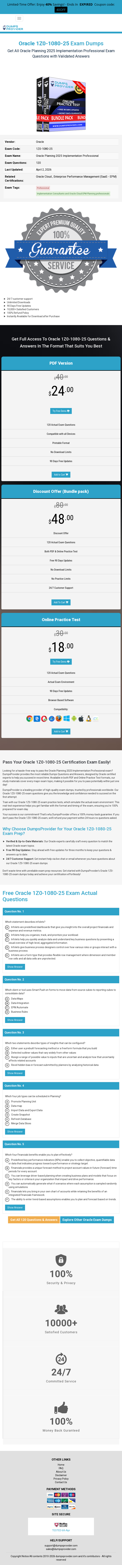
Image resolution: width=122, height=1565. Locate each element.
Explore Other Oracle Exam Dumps (87, 1220)
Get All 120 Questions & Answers (33, 1220)
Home (61, 1464)
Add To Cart (61, 602)
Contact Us (61, 1482)
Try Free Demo (61, 411)
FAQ (61, 1468)
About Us (61, 1471)
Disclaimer (61, 1475)
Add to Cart (61, 474)
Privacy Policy (61, 1478)
